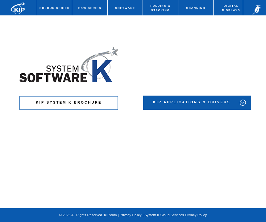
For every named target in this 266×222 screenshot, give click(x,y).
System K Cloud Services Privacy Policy (175, 215)
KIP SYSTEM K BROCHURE (69, 102)
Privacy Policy (131, 215)
